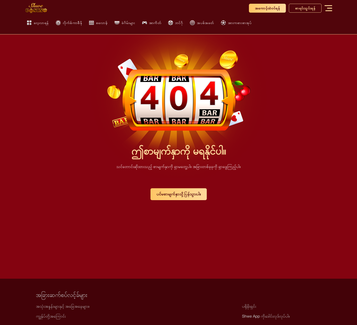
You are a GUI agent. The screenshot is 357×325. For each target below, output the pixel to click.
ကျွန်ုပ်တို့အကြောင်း (51, 316)
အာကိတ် (151, 22)
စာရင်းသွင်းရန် (305, 8)
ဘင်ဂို (175, 22)
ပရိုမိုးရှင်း (249, 306)
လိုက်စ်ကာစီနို (69, 22)
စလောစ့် (98, 22)
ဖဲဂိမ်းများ (125, 23)
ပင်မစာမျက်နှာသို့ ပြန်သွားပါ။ (178, 194)
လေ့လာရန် (38, 22)
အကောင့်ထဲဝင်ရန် (267, 8)
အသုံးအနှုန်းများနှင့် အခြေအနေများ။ (62, 306)
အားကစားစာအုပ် (236, 22)
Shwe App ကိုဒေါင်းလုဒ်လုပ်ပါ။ (266, 316)
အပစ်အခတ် (202, 22)
